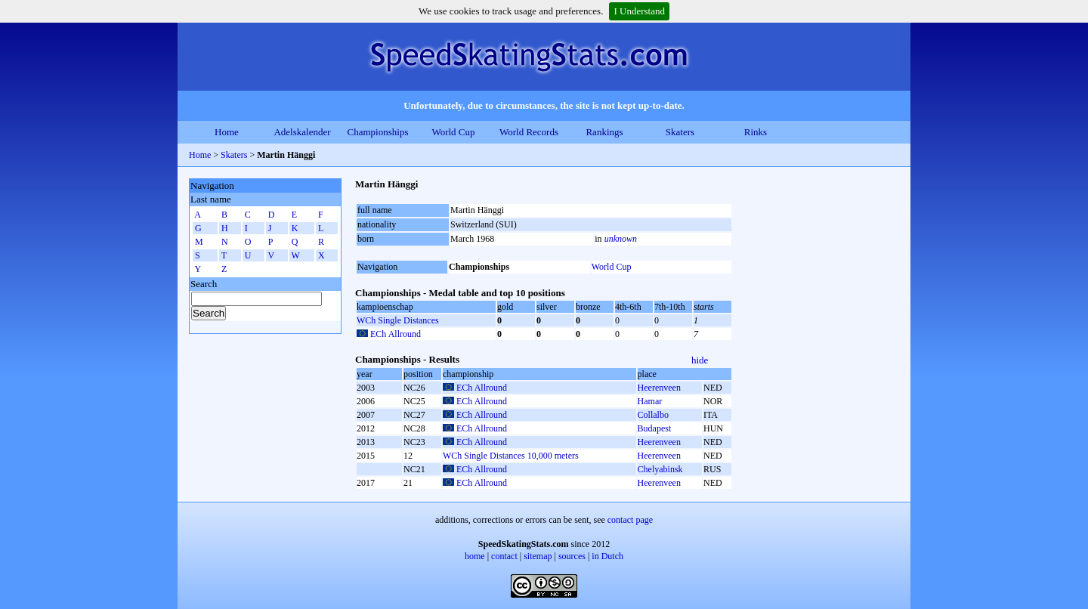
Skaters (680, 132)
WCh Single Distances (398, 320)
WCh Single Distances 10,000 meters (511, 455)
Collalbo (653, 415)
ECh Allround (395, 334)
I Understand (639, 11)
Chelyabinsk (660, 469)
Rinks (755, 132)
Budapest (655, 428)
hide (699, 360)
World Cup (452, 132)
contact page (630, 520)
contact (504, 556)
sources (572, 556)
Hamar (650, 401)
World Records (528, 132)
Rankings (604, 132)
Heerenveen (659, 387)
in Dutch (607, 556)
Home (227, 132)
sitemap (538, 556)
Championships (378, 132)
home (475, 556)
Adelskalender (302, 132)
